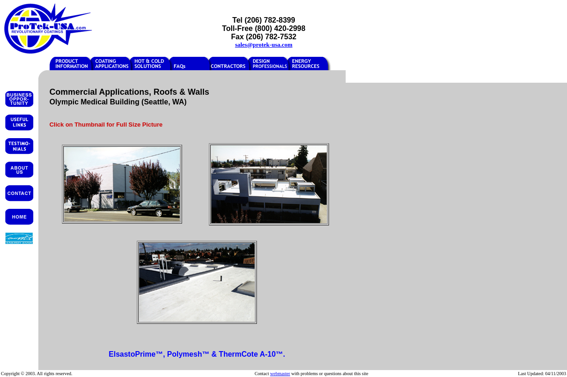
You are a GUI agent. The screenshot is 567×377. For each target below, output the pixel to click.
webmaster (280, 373)
